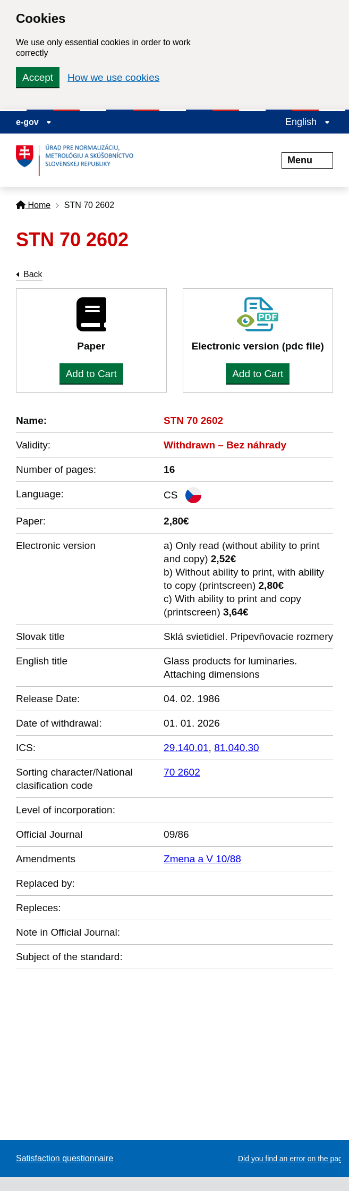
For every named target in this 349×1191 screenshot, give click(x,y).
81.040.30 (236, 747)
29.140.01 (186, 747)
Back (32, 274)
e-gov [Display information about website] (34, 122)
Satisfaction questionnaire (64, 1158)
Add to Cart (91, 373)
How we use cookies (113, 77)
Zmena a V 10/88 (202, 858)
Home (33, 205)
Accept (37, 77)
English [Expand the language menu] (307, 121)
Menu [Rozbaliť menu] (307, 160)
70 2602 (182, 772)
